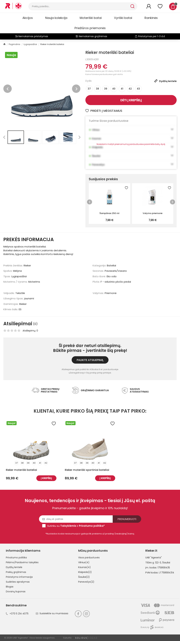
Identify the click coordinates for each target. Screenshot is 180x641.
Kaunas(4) (84, 567)
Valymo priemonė (152, 213)
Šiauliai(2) (84, 577)
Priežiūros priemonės (90, 28)
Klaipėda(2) (85, 572)
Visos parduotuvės (89, 557)
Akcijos (27, 18)
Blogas (9, 586)
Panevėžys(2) (86, 581)
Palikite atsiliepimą (90, 360)
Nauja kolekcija (56, 18)
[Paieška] (79, 6)
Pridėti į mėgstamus (103, 111)
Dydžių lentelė (14, 567)
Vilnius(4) (83, 562)
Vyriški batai (123, 18)
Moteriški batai (91, 18)
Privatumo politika (16, 557)
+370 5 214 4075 (17, 613)
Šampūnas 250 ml (109, 213)
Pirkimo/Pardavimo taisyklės (22, 562)
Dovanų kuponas (15, 591)
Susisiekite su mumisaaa (52, 613)
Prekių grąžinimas (16, 572)
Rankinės (151, 18)
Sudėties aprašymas (18, 581)
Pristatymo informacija (19, 577)
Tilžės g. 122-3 (153, 562)
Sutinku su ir (76, 526)
